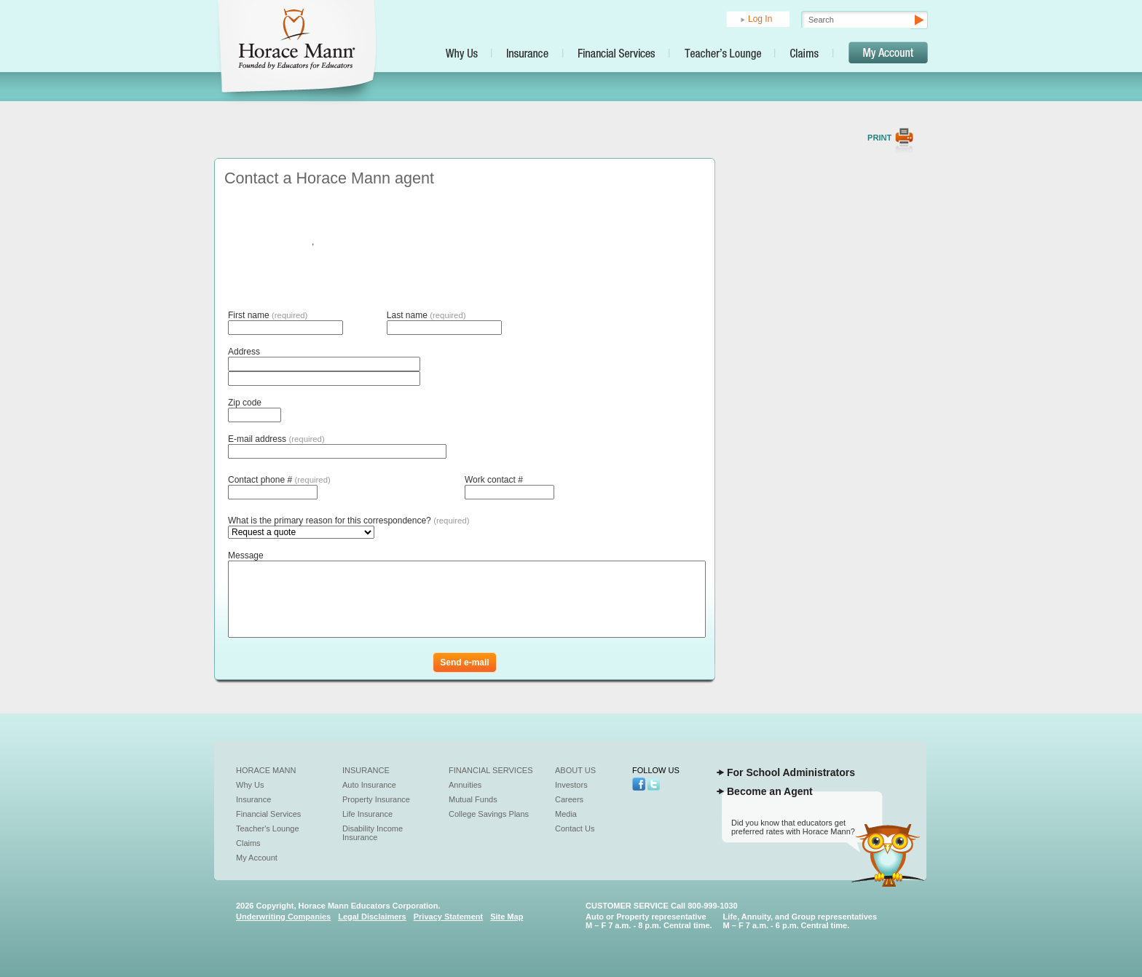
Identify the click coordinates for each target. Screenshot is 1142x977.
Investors (571, 784)
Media (566, 814)
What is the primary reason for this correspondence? (349, 520)
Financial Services (268, 814)
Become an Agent (770, 791)
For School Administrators (791, 772)
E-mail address (276, 439)
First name (267, 315)
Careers (569, 799)
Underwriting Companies (283, 916)
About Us (575, 770)
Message (246, 555)
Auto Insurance (369, 784)
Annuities (465, 784)
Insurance (253, 799)
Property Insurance (376, 799)
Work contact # (494, 480)
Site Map (506, 916)
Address (244, 352)
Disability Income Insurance (372, 833)
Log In (760, 19)
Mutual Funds (473, 799)
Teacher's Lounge (267, 828)
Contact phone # (279, 480)
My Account (256, 857)
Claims (248, 843)
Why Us (250, 784)
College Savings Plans (489, 814)
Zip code (244, 402)
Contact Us (574, 828)
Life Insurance (367, 814)
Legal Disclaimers (372, 916)
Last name (426, 315)
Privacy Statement (448, 916)
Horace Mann (266, 770)
